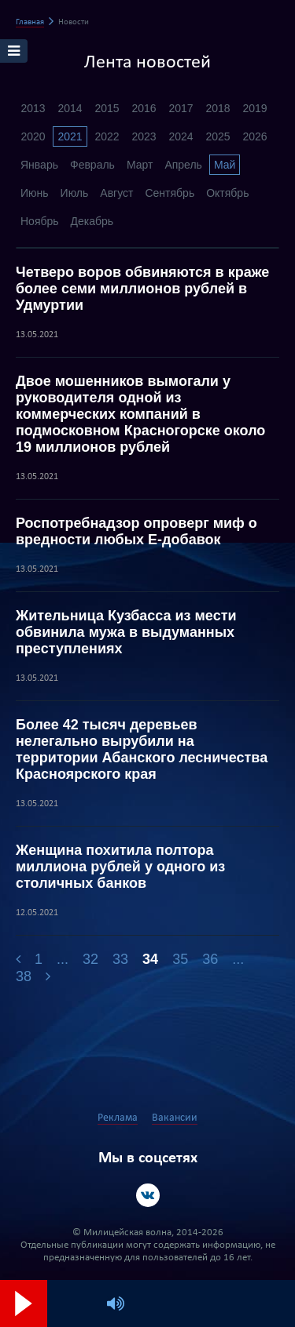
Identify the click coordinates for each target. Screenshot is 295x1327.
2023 (143, 136)
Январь (39, 164)
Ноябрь (39, 221)
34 (150, 959)
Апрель (183, 164)
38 (23, 976)
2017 (180, 108)
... (62, 959)
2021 (69, 136)
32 (90, 959)
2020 (32, 136)
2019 (254, 108)
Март (140, 164)
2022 (106, 136)
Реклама (118, 1118)
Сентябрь (169, 193)
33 (120, 959)
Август (116, 193)
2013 (32, 108)
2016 (143, 108)
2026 (254, 136)
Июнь (34, 193)
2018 (217, 108)
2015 (106, 108)
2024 (180, 136)
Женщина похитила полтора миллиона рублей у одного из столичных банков (120, 866)
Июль (75, 193)
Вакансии (174, 1118)
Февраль (92, 164)
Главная (30, 22)
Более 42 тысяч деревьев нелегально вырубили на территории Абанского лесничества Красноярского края (141, 749)
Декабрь (92, 221)
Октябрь (227, 193)
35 (180, 959)
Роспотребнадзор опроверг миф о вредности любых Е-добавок (136, 531)
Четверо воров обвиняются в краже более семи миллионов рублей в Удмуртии (142, 288)
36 (210, 959)
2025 (217, 136)
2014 (69, 108)
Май (224, 164)
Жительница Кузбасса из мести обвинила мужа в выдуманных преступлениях (126, 632)
